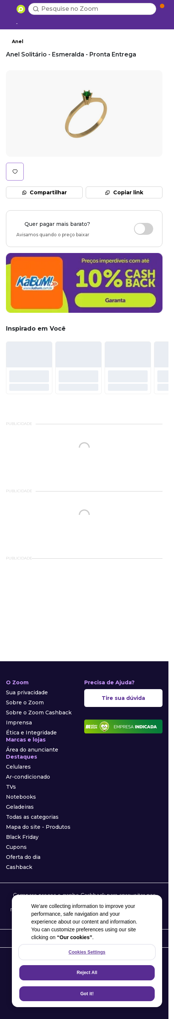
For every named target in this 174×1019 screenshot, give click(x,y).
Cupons (16, 847)
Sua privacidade (27, 692)
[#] (29, 368)
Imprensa (19, 722)
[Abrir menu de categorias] (9, 8)
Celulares (18, 766)
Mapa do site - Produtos (38, 827)
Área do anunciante (32, 749)
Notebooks (21, 797)
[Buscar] (36, 8)
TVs (11, 786)
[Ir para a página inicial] (20, 8)
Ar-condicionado (28, 776)
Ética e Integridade (31, 732)
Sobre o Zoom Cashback (39, 712)
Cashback (19, 867)
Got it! (86, 993)
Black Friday (22, 837)
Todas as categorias (32, 817)
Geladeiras (20, 807)
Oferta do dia (23, 857)
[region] (87, 951)
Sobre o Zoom (25, 702)
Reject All (87, 972)
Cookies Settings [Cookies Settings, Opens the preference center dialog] (87, 952)
